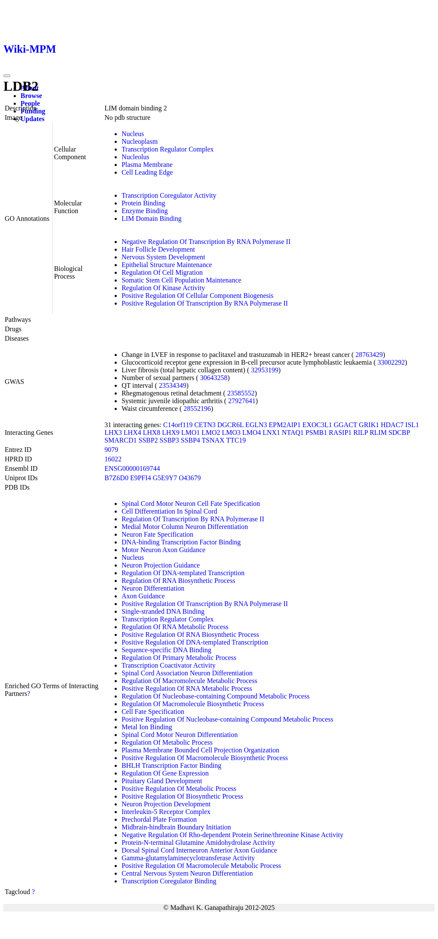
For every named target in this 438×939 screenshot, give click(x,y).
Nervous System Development (163, 257)
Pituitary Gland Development (161, 780)
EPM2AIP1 (285, 424)
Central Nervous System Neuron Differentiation (187, 873)
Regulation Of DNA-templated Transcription (183, 572)
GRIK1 (369, 424)
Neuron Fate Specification (157, 534)
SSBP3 (169, 440)
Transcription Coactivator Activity (168, 665)
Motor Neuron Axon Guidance (163, 549)
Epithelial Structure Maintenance (166, 264)
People (30, 103)
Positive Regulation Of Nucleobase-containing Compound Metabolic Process (227, 719)
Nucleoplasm (139, 141)
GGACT (345, 424)
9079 (111, 449)
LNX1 (271, 432)
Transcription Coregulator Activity (168, 195)
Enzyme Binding (144, 210)
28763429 (369, 354)
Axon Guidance (143, 596)
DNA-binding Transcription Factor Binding (181, 542)
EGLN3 (256, 424)
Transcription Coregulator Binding (168, 881)
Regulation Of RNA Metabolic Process (174, 626)
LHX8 (151, 432)
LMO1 (190, 432)
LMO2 (210, 432)
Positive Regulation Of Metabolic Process (178, 788)
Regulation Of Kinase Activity (163, 287)
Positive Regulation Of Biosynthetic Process (182, 796)
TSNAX (213, 440)
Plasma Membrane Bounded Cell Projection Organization (200, 750)
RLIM (378, 432)
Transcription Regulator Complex (167, 149)
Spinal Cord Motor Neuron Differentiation (179, 734)
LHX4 (132, 432)
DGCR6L (230, 424)
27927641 (241, 400)
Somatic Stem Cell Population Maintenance (181, 280)
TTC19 (236, 440)
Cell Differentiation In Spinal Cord (169, 511)
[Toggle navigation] (6, 75)
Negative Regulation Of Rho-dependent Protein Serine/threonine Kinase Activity (232, 834)
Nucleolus (135, 156)
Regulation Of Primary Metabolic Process (178, 657)
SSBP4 (190, 440)
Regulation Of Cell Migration (162, 272)
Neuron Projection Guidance (160, 565)
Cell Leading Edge (147, 172)
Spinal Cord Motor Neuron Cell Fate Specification (190, 503)
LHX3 (113, 432)
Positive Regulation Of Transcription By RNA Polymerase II (204, 303)
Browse (31, 95)
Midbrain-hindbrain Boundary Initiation (176, 827)
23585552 (241, 393)
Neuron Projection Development (165, 804)
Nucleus (132, 133)
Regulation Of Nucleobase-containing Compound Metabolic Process (215, 696)
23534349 (172, 385)
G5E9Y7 (165, 477)
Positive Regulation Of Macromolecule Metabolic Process (201, 865)
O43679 (190, 477)
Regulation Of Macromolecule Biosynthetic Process (192, 703)
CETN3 (205, 424)
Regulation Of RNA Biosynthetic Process (178, 580)
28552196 (197, 408)
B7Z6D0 (116, 477)
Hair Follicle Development (158, 249)
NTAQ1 (293, 432)
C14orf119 (177, 424)
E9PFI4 (140, 477)
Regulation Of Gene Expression (165, 773)
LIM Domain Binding (151, 218)
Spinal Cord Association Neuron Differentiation (186, 673)
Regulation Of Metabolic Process (167, 742)
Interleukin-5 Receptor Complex (165, 811)
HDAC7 (392, 424)
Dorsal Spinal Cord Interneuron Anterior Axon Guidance (199, 850)
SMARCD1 (120, 440)
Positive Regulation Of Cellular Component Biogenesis (197, 295)
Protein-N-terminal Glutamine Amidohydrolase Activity (198, 842)
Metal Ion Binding (146, 727)
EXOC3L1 (317, 424)
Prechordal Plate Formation (159, 819)
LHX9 (171, 432)
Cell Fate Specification (152, 711)
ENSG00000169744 (132, 468)
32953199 (264, 370)
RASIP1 (340, 432)
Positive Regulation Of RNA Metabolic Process (186, 688)
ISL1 (412, 424)
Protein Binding (143, 203)
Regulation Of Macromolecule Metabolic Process (189, 680)
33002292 (391, 362)
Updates (32, 118)
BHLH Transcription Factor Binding (171, 765)
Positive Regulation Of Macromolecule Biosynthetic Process (204, 757)
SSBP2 (148, 440)
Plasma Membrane (147, 164)
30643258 (214, 377)
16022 (112, 459)
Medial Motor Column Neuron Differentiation (184, 526)
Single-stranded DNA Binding (162, 611)
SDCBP (399, 432)
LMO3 (231, 432)
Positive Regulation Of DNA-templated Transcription (194, 642)
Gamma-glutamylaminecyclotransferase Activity (188, 858)
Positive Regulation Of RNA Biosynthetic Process (190, 634)
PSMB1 (316, 432)
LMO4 (251, 432)
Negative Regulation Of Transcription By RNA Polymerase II (205, 241)
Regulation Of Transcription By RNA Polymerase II (192, 519)
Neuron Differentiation (152, 588)
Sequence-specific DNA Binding (166, 650)
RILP (360, 432)
